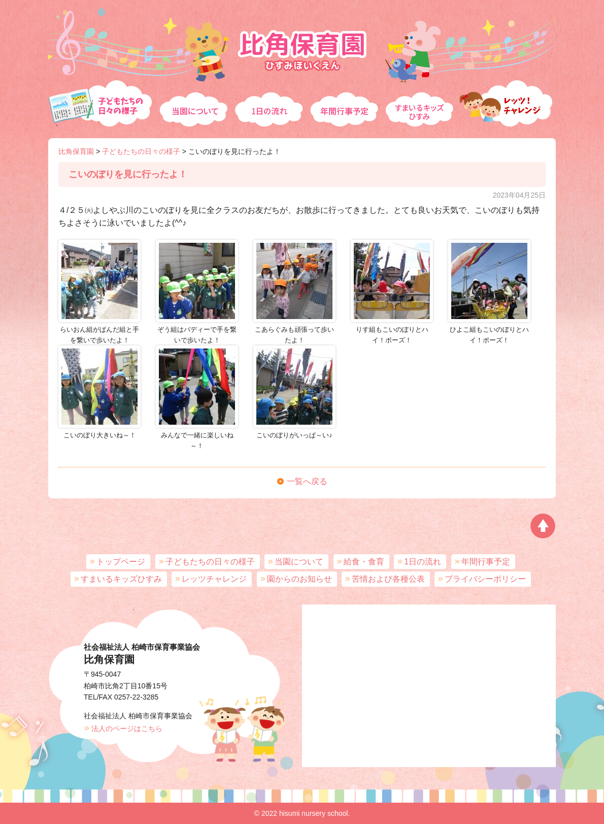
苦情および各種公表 (388, 579)
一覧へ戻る (307, 481)
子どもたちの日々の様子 (102, 99)
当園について (193, 99)
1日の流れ (269, 99)
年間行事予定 (345, 99)
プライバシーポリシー (485, 579)
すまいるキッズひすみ (421, 99)
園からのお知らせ (299, 579)
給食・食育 (364, 561)
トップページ (120, 561)
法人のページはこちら (126, 728)
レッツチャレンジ (507, 99)
